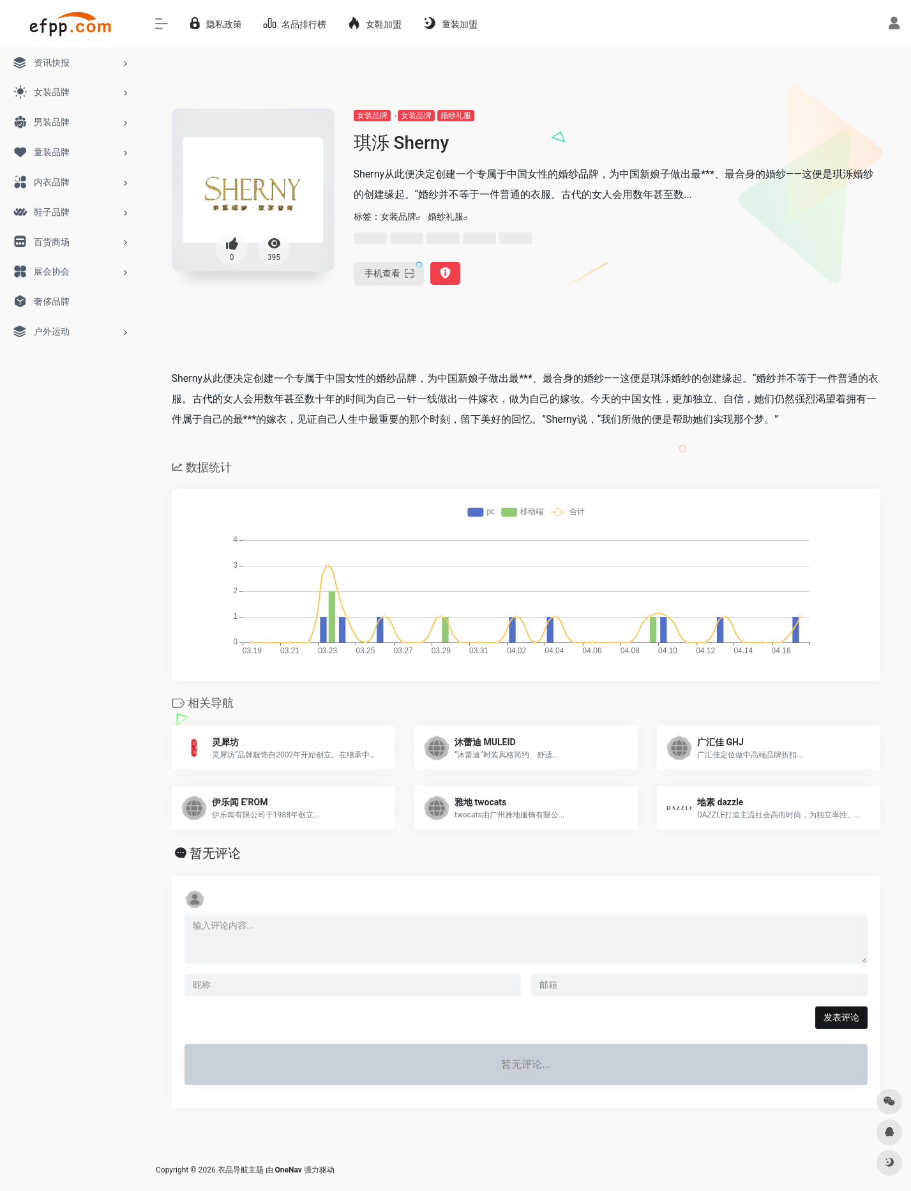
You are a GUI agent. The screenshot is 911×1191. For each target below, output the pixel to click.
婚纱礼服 (455, 115)
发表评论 (841, 1017)
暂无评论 (215, 853)
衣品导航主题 (241, 1169)
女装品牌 (372, 115)
